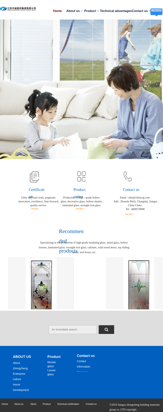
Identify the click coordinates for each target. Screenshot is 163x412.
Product (91, 11)
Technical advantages (116, 11)
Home (57, 11)
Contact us (141, 11)
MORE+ (80, 208)
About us (74, 11)
